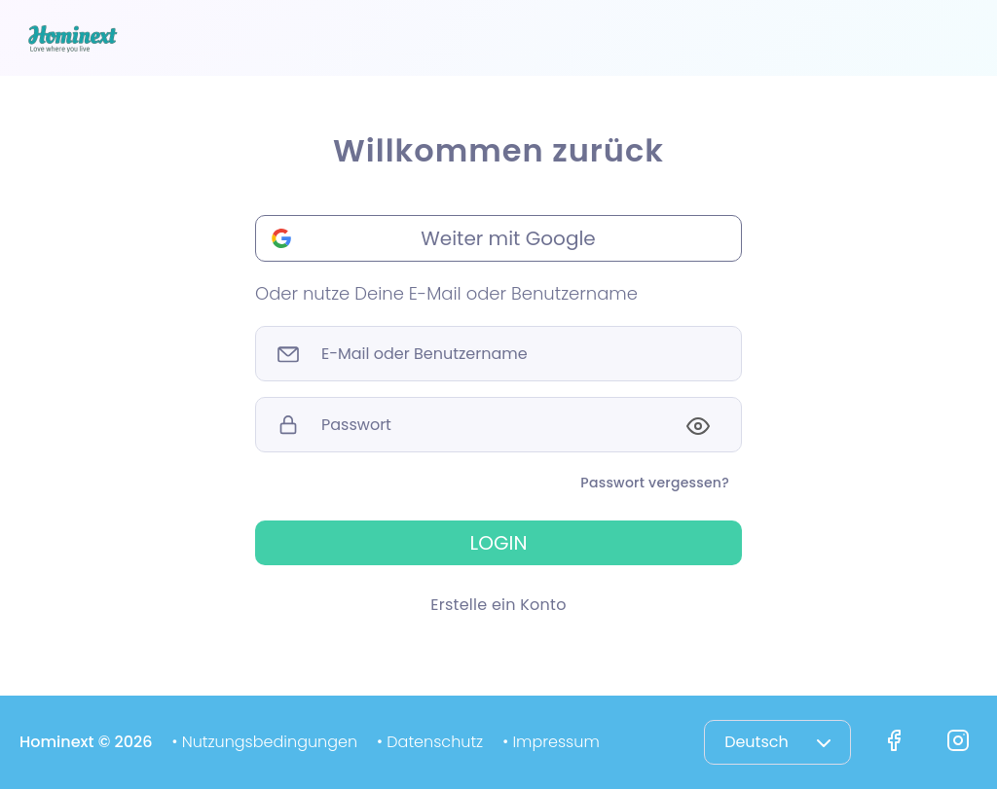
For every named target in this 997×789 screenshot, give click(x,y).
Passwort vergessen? (654, 482)
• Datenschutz (430, 742)
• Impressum (551, 742)
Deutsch (777, 742)
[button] (498, 238)
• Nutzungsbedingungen (264, 742)
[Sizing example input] (498, 353)
